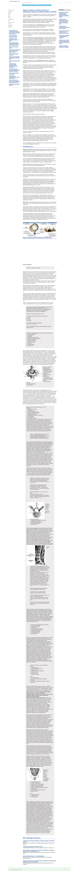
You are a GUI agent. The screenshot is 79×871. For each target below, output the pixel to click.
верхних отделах (35, 126)
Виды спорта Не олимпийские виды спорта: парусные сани (14, 77)
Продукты (10, 26)
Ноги (9, 20)
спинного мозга (32, 275)
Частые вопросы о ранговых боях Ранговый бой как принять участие (14, 50)
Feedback (59, 3)
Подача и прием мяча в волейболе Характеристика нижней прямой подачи (14, 43)
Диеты (9, 14)
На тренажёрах (11, 19)
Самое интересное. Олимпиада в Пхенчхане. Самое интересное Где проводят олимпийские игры (64, 21)
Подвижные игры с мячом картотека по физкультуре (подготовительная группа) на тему (64, 42)
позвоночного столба (26, 294)
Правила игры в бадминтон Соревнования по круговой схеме (14, 57)
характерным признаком (33, 528)
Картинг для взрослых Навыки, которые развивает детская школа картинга (14, 81)
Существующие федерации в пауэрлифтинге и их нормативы (64, 36)
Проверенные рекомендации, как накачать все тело (33, 846)
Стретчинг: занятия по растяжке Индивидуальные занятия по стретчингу (14, 70)
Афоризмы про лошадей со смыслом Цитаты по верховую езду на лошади (64, 32)
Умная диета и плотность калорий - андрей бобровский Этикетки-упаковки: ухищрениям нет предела (64, 14)
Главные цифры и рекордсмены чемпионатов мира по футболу (64, 27)
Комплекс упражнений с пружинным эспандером (63, 46)
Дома (9, 16)
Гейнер (9, 13)
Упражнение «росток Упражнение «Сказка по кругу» (13, 39)
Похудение (10, 25)
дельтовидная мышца (44, 172)
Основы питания (11, 22)
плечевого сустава (38, 203)
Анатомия (10, 11)
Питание (10, 23)
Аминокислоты (11, 10)
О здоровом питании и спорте (14, 1)
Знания (9, 17)
